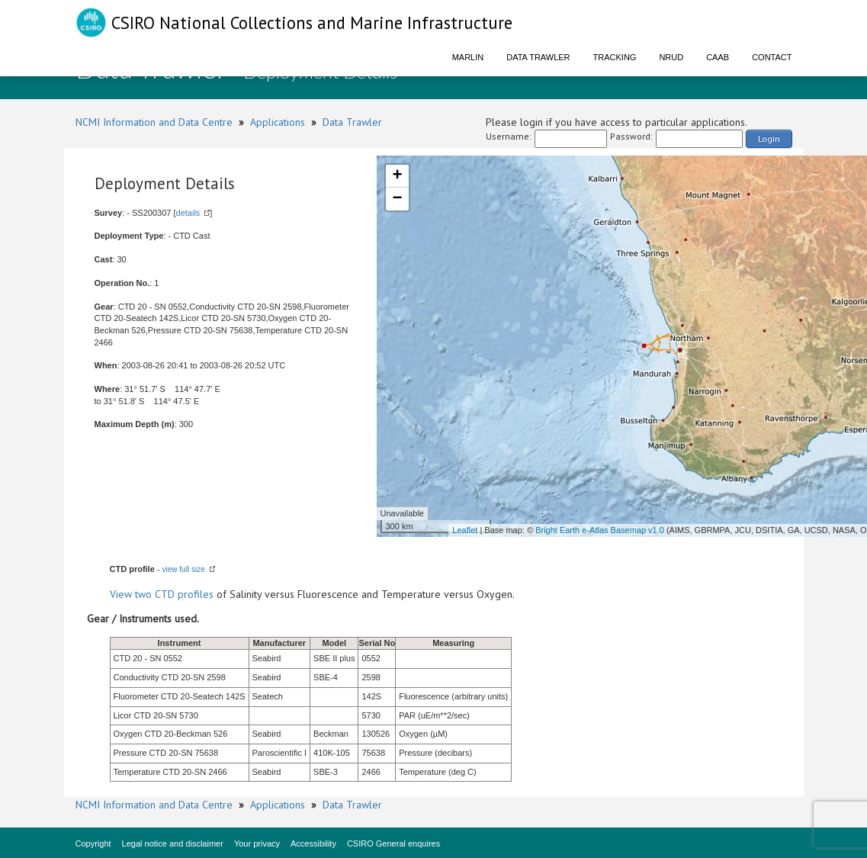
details (188, 212)
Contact (772, 57)
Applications (277, 122)
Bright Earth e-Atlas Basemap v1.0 (599, 530)
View (122, 594)
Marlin (468, 57)
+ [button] (397, 176)
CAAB (717, 57)
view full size (183, 569)
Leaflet (464, 530)
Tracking (615, 57)
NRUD (671, 57)
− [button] (397, 199)
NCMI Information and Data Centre (154, 122)
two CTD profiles (174, 594)
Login (769, 138)
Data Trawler (538, 57)
